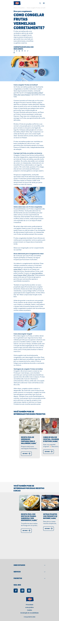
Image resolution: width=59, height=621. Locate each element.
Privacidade (29, 604)
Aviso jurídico (29, 607)
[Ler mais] (18, 462)
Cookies (29, 610)
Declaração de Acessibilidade (29, 613)
